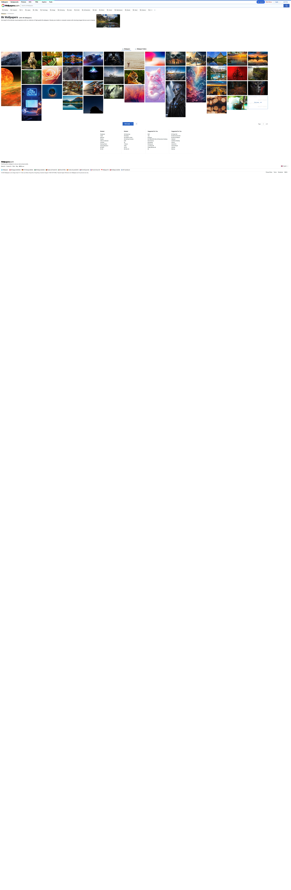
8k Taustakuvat (126, 169)
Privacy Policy (269, 172)
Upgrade (262, 2)
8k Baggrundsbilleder (16, 169)
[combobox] (152, 5)
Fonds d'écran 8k (96, 169)
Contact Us (8, 166)
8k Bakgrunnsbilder (115, 169)
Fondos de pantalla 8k (73, 169)
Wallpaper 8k (106, 169)
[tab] (126, 49)
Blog (17, 166)
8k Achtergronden (85, 169)
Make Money (269, 2)
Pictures (23, 2)
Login (276, 2)
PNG (36, 2)
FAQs (13, 166)
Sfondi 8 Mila (63, 169)
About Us (3, 166)
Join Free (285, 2)
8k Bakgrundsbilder (40, 169)
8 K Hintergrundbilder (28, 169)
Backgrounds (14, 2)
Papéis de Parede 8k (52, 169)
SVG (30, 2)
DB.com (21, 166)
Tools (50, 2)
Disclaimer (280, 172)
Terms (275, 172)
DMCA (285, 172)
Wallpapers (4, 2)
